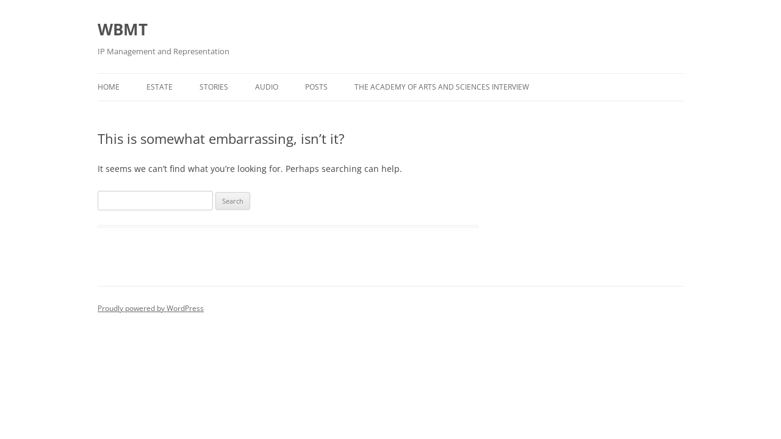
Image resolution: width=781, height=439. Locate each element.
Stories (214, 87)
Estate (159, 87)
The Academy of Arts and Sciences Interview (442, 87)
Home (109, 87)
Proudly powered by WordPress (151, 308)
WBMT (123, 29)
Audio (266, 87)
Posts (316, 87)
